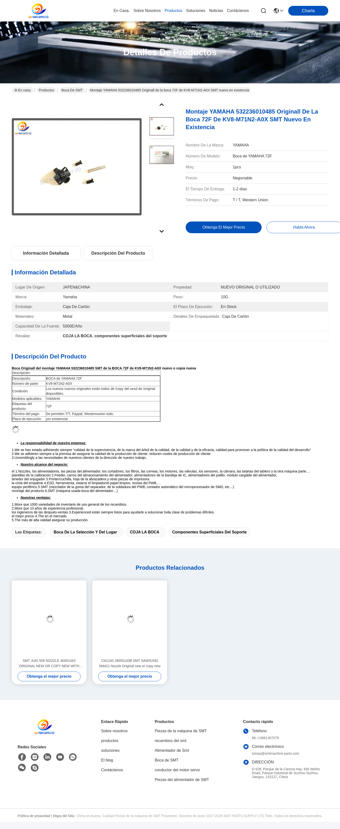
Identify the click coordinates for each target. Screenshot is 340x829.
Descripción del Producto (118, 253)
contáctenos (238, 11)
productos (173, 11)
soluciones (195, 11)
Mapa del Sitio (64, 816)
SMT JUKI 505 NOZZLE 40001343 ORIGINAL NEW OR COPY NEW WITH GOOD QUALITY (49, 664)
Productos (46, 90)
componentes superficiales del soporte (209, 532)
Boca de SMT (72, 90)
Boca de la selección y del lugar (85, 532)
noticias (216, 11)
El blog (107, 760)
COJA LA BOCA (144, 532)
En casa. (122, 11)
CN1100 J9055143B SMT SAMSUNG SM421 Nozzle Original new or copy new (129, 663)
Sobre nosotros (114, 731)
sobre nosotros (147, 11)
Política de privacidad (34, 816)
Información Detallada (46, 253)
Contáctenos (112, 770)
